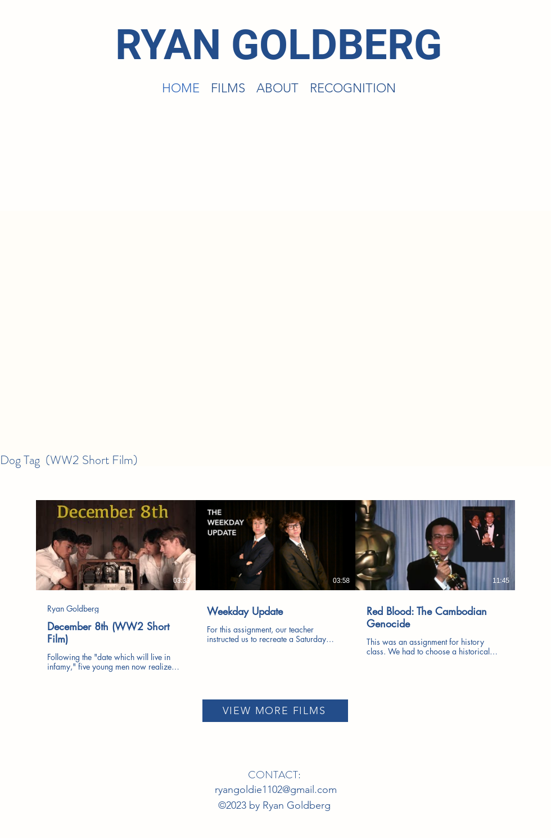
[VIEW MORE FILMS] (275, 710)
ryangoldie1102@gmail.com (276, 789)
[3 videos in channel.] (275, 586)
